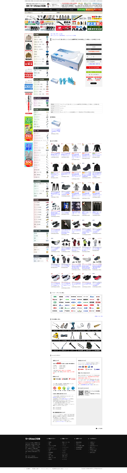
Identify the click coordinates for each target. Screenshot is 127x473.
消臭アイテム (36, 249)
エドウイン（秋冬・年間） (39, 94)
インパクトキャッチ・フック (40, 140)
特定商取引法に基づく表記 (87, 384)
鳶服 (51, 9)
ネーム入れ (89, 380)
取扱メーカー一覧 (98, 316)
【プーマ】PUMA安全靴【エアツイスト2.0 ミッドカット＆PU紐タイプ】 (55, 284)
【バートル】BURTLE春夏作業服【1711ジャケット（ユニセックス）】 (65, 154)
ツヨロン (64, 450)
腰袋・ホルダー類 (37, 172)
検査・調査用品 (37, 174)
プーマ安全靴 (36, 204)
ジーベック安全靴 (37, 212)
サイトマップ (85, 0)
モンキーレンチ (37, 160)
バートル (64, 445)
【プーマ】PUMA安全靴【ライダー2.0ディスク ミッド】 (76, 284)
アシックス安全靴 (37, 207)
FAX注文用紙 (78, 449)
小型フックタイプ (37, 114)
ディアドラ (64, 459)
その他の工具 (36, 177)
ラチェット (36, 157)
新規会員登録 (78, 442)
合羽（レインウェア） (38, 63)
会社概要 (72, 0)
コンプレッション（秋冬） (39, 61)
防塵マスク (36, 186)
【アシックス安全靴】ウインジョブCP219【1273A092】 (96, 284)
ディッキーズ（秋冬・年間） (40, 89)
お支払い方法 (88, 364)
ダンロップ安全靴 (37, 219)
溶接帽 (35, 195)
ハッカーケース (37, 135)
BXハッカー (36, 133)
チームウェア (51, 447)
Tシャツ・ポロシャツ (38, 103)
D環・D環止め (37, 126)
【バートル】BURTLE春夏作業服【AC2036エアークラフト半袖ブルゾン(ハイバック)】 (76, 194)
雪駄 (35, 226)
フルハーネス (36, 119)
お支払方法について (94, 445)
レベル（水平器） (37, 150)
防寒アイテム (36, 56)
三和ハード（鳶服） (38, 70)
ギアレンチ (36, 162)
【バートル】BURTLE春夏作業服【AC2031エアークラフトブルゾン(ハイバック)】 (86, 194)
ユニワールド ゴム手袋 (71, 35)
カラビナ (36, 142)
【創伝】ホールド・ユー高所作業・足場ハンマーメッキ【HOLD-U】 (96, 212)
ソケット (36, 145)
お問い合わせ (99, 0)
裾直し (93, 380)
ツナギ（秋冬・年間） (38, 84)
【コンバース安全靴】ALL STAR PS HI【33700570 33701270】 (66, 249)
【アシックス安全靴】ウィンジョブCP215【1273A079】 (55, 249)
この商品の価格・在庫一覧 (94, 63)
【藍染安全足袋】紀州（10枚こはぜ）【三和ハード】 (76, 212)
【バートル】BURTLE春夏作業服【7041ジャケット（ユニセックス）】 (55, 154)
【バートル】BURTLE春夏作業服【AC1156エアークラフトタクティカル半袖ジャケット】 (76, 156)
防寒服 (35, 54)
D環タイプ (36, 111)
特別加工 (50, 459)
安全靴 (71, 9)
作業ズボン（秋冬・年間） (39, 44)
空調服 (35, 51)
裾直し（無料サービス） (39, 261)
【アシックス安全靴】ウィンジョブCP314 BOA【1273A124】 (65, 193)
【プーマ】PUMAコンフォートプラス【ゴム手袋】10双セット (86, 249)
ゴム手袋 (60, 33)
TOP (51, 33)
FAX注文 (54, 397)
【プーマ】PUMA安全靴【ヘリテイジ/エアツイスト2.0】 (76, 231)
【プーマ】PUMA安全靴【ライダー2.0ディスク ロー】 (87, 284)
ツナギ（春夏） (37, 81)
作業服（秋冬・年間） (38, 41)
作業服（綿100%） (38, 46)
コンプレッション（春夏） (39, 59)
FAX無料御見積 (79, 447)
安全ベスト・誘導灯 (38, 193)
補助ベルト (36, 124)
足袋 (35, 75)
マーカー (36, 247)
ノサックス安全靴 (37, 214)
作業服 (50, 442)
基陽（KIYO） (65, 455)
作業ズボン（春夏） (38, 39)
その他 (35, 252)
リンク (66, 468)
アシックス (64, 457)
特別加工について (93, 449)
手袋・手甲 (55, 33)
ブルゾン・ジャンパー (38, 100)
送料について (92, 447)
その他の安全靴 (37, 221)
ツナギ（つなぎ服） (53, 445)
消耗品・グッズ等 (52, 457)
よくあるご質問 (92, 0)
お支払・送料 (78, 0)
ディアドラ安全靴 (37, 209)
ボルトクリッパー (37, 152)
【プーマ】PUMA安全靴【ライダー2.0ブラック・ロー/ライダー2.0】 (55, 231)
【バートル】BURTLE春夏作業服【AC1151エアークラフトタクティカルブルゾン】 (76, 175)
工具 (49, 450)
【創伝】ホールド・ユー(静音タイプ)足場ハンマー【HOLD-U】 (87, 212)
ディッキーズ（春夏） (38, 86)
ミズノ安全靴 (36, 202)
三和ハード (64, 443)
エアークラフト (40, 9)
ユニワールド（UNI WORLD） (59, 35)
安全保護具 (51, 452)
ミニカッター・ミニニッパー (40, 155)
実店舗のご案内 (35, 468)
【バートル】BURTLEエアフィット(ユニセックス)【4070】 (97, 154)
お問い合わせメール (66, 398)
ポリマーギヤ (65, 454)
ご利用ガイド (92, 442)
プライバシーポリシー (61, 421)
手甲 (35, 240)
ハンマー (36, 167)
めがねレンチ (36, 164)
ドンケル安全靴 (37, 217)
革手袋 (35, 233)
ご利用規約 (92, 443)
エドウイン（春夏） (38, 91)
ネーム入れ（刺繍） (38, 258)
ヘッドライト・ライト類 (39, 190)
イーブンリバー (65, 447)
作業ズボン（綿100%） (38, 49)
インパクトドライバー (38, 138)
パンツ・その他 (37, 105)
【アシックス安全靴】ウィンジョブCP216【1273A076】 (96, 231)
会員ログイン (78, 443)
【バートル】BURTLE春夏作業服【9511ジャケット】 (65, 174)
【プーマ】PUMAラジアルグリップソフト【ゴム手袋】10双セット (76, 249)
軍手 (35, 238)
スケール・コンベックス (39, 147)
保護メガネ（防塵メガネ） (39, 183)
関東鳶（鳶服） (37, 72)
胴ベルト (36, 121)
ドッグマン (64, 449)
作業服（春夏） (30, 9)
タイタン (64, 452)
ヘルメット (36, 188)
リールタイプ (36, 116)
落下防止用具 (36, 169)
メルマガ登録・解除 (80, 445)
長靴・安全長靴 (37, 224)
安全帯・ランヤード (61, 9)
